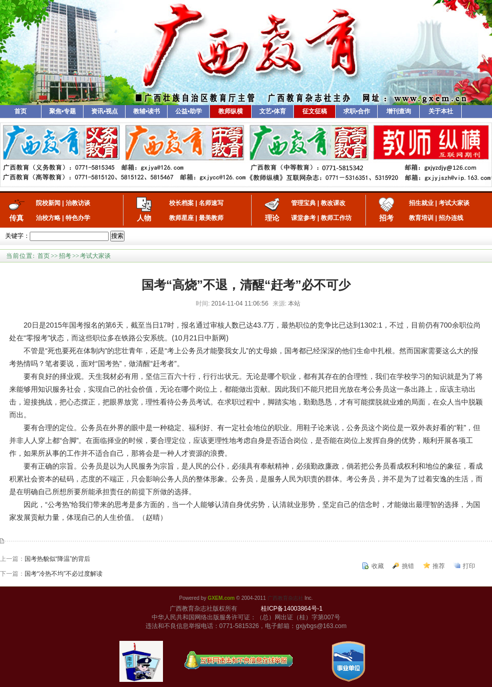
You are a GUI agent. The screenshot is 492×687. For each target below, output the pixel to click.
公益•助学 (188, 111)
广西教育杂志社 (285, 598)
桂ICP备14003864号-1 (291, 608)
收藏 (378, 566)
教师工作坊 (336, 217)
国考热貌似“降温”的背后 (57, 558)
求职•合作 (356, 111)
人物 (144, 218)
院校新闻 (48, 203)
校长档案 (181, 203)
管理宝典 (303, 203)
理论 (272, 218)
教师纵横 (230, 111)
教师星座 (181, 217)
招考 (386, 218)
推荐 (439, 566)
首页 (20, 111)
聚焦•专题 (62, 111)
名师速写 (211, 203)
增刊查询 (398, 111)
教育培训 (421, 217)
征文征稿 (314, 111)
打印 (469, 566)
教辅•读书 (146, 111)
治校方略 (48, 217)
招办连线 (451, 217)
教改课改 (333, 203)
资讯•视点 (104, 111)
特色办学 (78, 217)
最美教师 (211, 217)
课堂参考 (303, 217)
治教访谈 (78, 203)
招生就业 (421, 203)
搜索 (117, 235)
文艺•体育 (272, 111)
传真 (16, 218)
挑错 (408, 566)
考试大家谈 (454, 203)
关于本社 (440, 111)
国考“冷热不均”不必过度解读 (63, 573)
